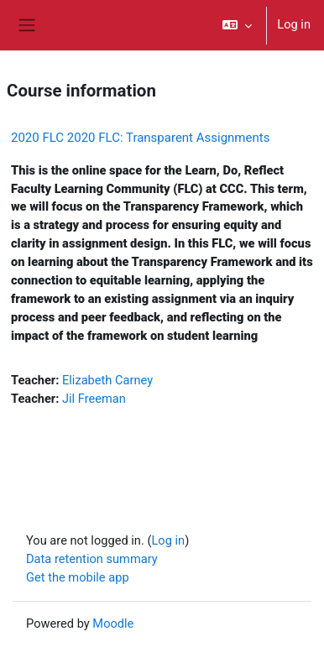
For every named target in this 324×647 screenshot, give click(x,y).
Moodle (112, 623)
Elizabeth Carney (107, 380)
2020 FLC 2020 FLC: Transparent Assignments (140, 137)
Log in (294, 24)
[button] (237, 25)
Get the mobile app (77, 577)
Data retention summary (92, 558)
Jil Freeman (94, 398)
